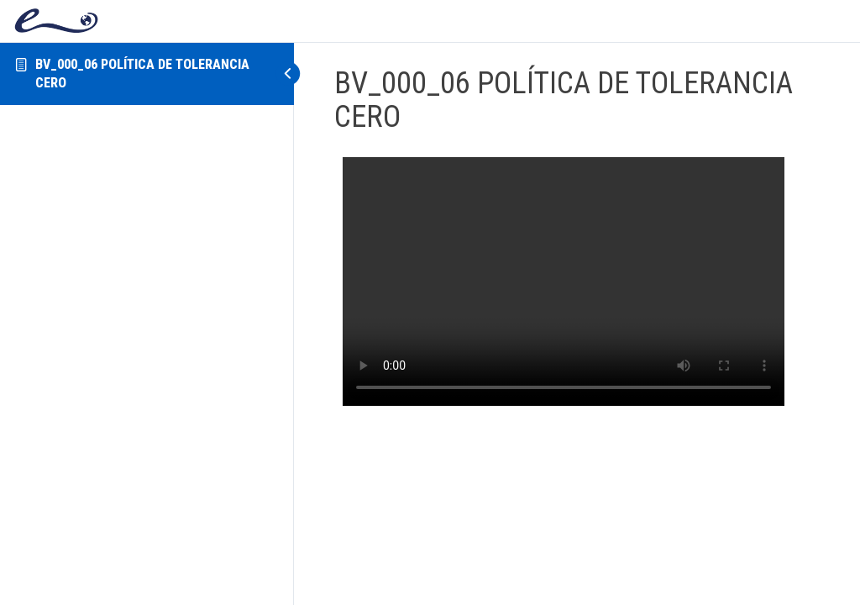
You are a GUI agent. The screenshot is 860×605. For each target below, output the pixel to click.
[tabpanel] (563, 281)
